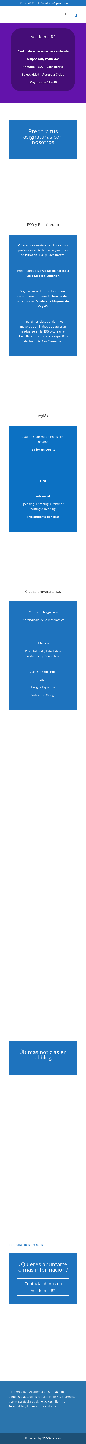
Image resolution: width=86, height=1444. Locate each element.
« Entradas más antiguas (26, 1245)
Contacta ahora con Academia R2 (43, 1287)
